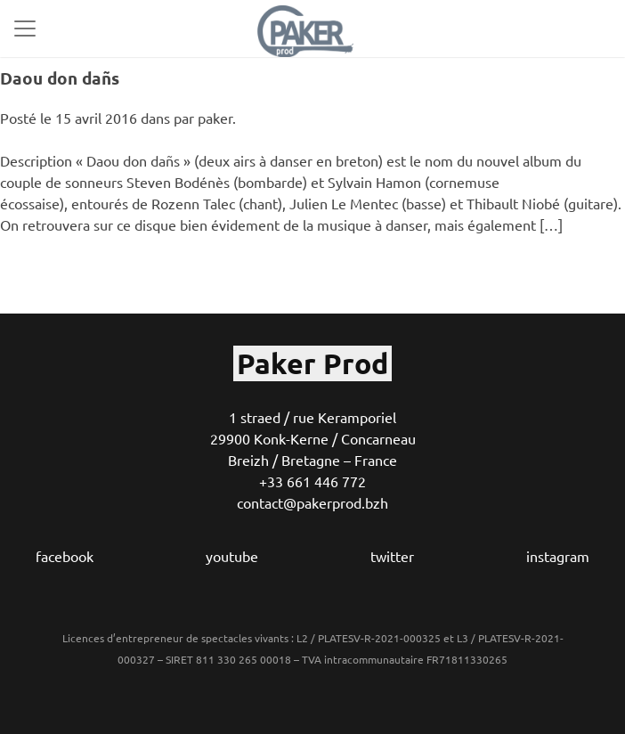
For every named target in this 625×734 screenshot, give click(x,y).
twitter (392, 556)
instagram (557, 556)
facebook (64, 556)
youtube (232, 556)
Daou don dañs (59, 78)
